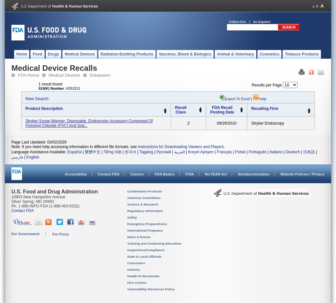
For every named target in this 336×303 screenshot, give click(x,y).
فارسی (17, 157)
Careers (137, 174)
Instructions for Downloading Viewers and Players (181, 146)
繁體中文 (92, 152)
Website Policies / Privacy (303, 174)
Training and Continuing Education (154, 243)
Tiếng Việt (112, 152)
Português (258, 152)
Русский (163, 152)
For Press (61, 234)
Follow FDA (237, 21)
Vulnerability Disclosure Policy (151, 289)
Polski (240, 152)
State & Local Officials (144, 256)
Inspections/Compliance (146, 250)
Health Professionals (143, 276)
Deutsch (292, 152)
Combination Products (144, 191)
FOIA (189, 174)
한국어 (130, 152)
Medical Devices (64, 75)
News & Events (138, 237)
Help (260, 99)
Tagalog (146, 152)
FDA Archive (136, 282)
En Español (261, 21)
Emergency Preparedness (147, 224)
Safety (132, 217)
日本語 (309, 152)
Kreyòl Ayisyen (201, 152)
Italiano (276, 152)
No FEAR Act (216, 174)
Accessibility (76, 174)
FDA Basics (165, 174)
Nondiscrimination (254, 174)
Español (75, 152)
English (32, 157)
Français (224, 152)
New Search (37, 98)
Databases (100, 75)
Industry (133, 269)
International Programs (145, 230)
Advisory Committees (143, 198)
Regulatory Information (145, 211)
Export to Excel (237, 99)
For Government (25, 234)
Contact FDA (108, 174)
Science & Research (142, 204)
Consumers (136, 263)
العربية (179, 152)
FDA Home (28, 75)
